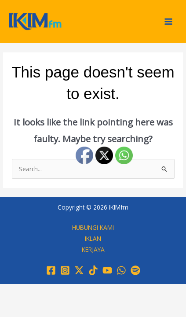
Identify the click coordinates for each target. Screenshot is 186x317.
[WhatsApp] (121, 270)
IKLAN (93, 238)
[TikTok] (93, 270)
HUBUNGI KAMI (93, 227)
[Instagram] (65, 270)
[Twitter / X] (79, 270)
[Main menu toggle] (169, 21)
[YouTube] (107, 270)
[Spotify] (135, 270)
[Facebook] (51, 270)
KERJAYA (93, 249)
